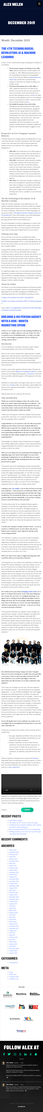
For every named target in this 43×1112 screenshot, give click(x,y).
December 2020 (14, 879)
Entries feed (12, 974)
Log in (11, 972)
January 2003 (13, 953)
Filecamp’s (35, 758)
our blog (12, 385)
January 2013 (13, 944)
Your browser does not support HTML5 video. (21, 784)
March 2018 (12, 921)
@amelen (16, 1062)
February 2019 (13, 913)
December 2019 (14, 897)
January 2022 (13, 870)
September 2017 (14, 928)
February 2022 (13, 868)
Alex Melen (13, 4)
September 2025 (14, 852)
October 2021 (13, 874)
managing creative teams (29, 591)
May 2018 (12, 917)
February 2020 (13, 892)
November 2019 (14, 899)
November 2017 (14, 926)
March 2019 (12, 910)
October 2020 (13, 883)
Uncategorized (13, 962)
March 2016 (12, 942)
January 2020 (13, 895)
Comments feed (14, 976)
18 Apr (21, 1062)
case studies (15, 488)
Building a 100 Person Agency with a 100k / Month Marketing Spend (20, 321)
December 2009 (14, 948)
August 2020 (13, 888)
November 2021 (14, 872)
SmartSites (30, 374)
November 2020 (14, 881)
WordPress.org (13, 979)
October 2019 (13, 901)
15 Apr (21, 1084)
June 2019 (12, 906)
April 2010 (12, 946)
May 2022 (12, 863)
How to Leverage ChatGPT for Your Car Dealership (24, 829)
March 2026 (12, 850)
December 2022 (14, 861)
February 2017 (13, 937)
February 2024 (13, 854)
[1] (34, 95)
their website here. (14, 767)
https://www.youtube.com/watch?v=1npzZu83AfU (18, 297)
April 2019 (12, 908)
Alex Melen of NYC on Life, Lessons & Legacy (23, 823)
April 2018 (12, 919)
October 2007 (13, 951)
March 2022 (12, 865)
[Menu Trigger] (39, 3)
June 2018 (12, 915)
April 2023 (12, 856)
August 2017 (13, 930)
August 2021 (13, 877)
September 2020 (14, 886)
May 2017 (12, 935)
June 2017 (12, 933)
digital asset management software (26, 371)
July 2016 (12, 939)
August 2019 (13, 904)
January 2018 (13, 924)
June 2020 (12, 890)
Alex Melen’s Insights (15, 820)
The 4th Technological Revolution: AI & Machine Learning (19, 53)
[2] (28, 102)
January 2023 (13, 859)
